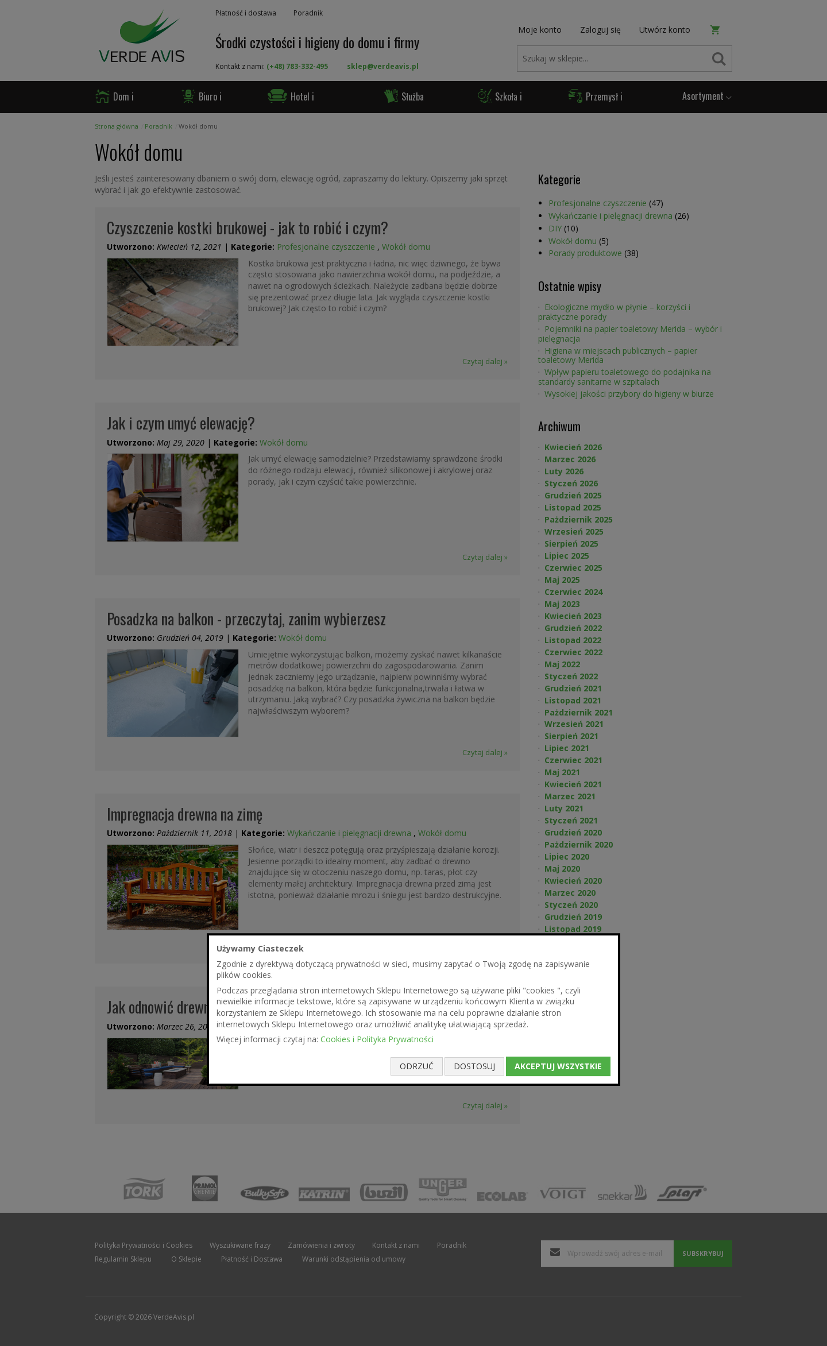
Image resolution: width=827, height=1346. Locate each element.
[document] (413, 1009)
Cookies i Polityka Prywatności (377, 1039)
